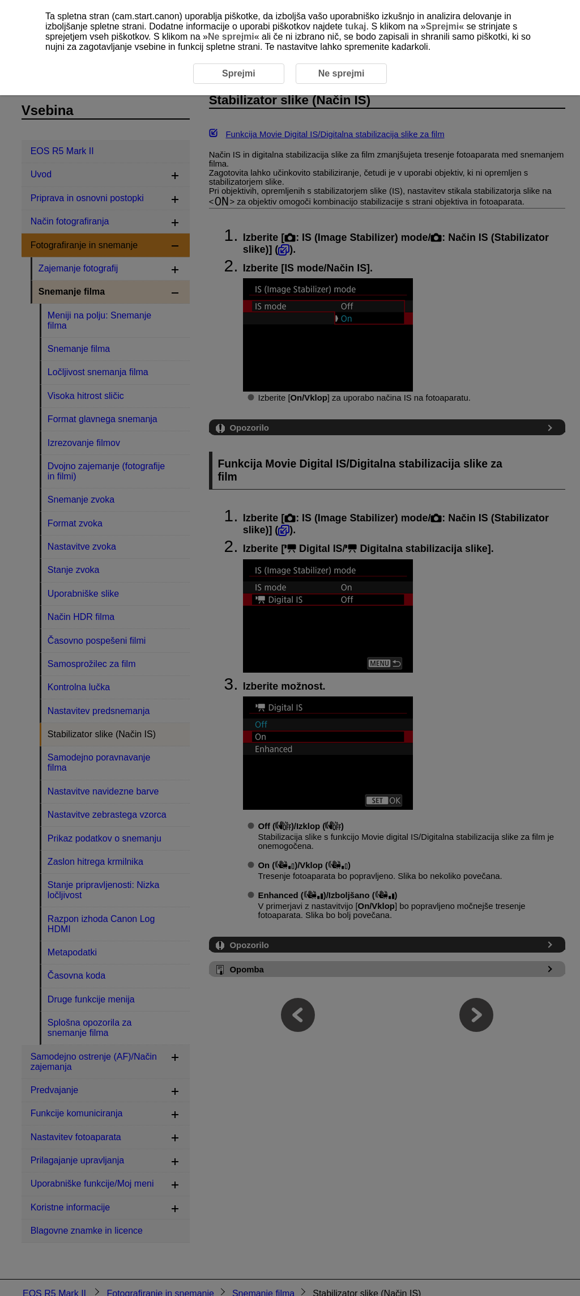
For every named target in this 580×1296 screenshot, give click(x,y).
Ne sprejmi (231, 36)
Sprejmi (442, 26)
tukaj (355, 26)
